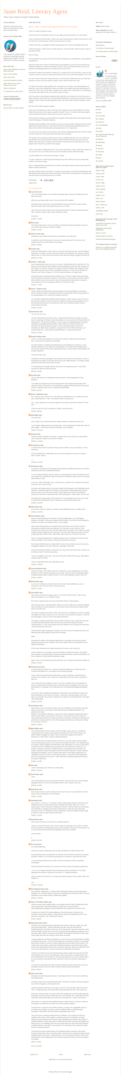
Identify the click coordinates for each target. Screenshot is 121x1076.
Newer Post (34, 1054)
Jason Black (35, 592)
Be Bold (98, 109)
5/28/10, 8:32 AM (36, 307)
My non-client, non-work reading (14, 108)
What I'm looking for (10, 88)
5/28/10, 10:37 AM (37, 430)
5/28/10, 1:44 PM (36, 588)
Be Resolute (99, 148)
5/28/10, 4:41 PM (36, 761)
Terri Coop (34, 844)
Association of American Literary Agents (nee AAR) (106, 224)
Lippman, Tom (100, 195)
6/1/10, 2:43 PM (36, 919)
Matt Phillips (35, 728)
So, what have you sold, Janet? (13, 91)
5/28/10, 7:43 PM (36, 815)
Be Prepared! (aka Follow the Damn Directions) (105, 135)
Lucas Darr (34, 192)
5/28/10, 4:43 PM (36, 770)
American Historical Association (105, 239)
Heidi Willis (34, 415)
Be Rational (99, 139)
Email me (113, 32)
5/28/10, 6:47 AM (36, 258)
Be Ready (99, 145)
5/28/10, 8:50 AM (36, 371)
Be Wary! (99, 158)
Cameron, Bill (100, 173)
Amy (32, 765)
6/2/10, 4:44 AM (36, 969)
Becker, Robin (100, 170)
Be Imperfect (100, 122)
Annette (33, 249)
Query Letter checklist (10, 74)
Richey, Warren (100, 201)
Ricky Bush (34, 789)
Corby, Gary (99, 180)
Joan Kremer (35, 774)
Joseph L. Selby (36, 262)
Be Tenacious (100, 151)
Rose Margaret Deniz (38, 889)
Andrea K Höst (36, 234)
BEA (35, 183)
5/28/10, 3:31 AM (36, 230)
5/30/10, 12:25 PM (37, 898)
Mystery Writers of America (104, 236)
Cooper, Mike (100, 176)
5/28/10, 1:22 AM (36, 219)
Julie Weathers (36, 516)
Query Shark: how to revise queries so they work (12, 84)
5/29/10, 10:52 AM (37, 885)
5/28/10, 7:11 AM (36, 285)
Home (61, 1054)
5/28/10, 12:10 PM (37, 462)
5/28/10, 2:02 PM (36, 663)
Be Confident (100, 119)
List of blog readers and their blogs (106, 51)
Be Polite (98, 128)
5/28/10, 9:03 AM (36, 390)
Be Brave (99, 113)
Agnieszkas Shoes (37, 923)
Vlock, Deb (99, 214)
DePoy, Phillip (100, 183)
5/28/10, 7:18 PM (36, 796)
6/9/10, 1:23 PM (36, 1042)
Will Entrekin (35, 581)
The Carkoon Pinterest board (105, 48)
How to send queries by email (13, 80)
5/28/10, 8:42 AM (36, 332)
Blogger (69, 1072)
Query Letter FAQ (9, 77)
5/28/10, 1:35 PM (36, 577)
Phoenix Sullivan (36, 336)
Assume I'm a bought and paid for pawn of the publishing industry (106, 248)
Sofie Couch (35, 973)
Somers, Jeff (100, 207)
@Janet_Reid (105, 26)
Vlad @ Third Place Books (39, 902)
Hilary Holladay (100, 189)
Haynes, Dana (100, 186)
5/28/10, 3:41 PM (36, 701)
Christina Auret (36, 667)
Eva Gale (34, 375)
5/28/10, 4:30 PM (36, 724)
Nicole (33, 223)
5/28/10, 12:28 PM (37, 503)
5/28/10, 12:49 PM (37, 564)
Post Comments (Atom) (64, 1059)
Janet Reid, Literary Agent (35, 11)
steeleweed (34, 800)
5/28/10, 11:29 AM (37, 441)
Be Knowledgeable (102, 125)
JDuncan (34, 434)
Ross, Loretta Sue (101, 204)
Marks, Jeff (99, 198)
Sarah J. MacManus (37, 394)
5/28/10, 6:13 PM (36, 785)
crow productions (37, 568)
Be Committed (100, 116)
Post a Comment (36, 1046)
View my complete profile (103, 100)
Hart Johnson (35, 445)
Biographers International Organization (104, 229)
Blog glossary (100, 45)
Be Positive (99, 131)
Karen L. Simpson (37, 289)
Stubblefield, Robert (102, 211)
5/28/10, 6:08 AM (36, 245)
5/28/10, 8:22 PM (36, 840)
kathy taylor (35, 507)
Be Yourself (99, 161)
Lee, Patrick (99, 192)
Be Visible (99, 155)
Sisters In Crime (101, 233)
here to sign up (12, 26)
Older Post (87, 1054)
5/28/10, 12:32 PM (37, 512)
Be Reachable (100, 142)
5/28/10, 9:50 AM (36, 411)
